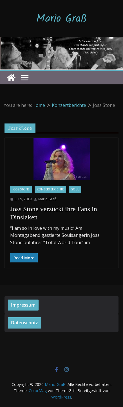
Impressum (23, 305)
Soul (75, 189)
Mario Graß (61, 19)
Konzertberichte (50, 189)
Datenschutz (24, 323)
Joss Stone (21, 189)
